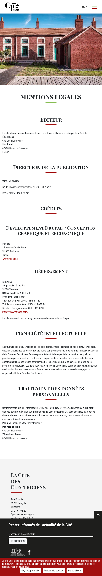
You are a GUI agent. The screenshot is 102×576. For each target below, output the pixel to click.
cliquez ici (96, 562)
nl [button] (83, 6)
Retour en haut (98, 514)
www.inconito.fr (10, 258)
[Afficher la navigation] (94, 7)
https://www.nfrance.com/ (15, 311)
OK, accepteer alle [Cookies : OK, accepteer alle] (30, 570)
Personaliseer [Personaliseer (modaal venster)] (75, 570)
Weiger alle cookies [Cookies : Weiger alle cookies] (53, 570)
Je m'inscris (18, 541)
